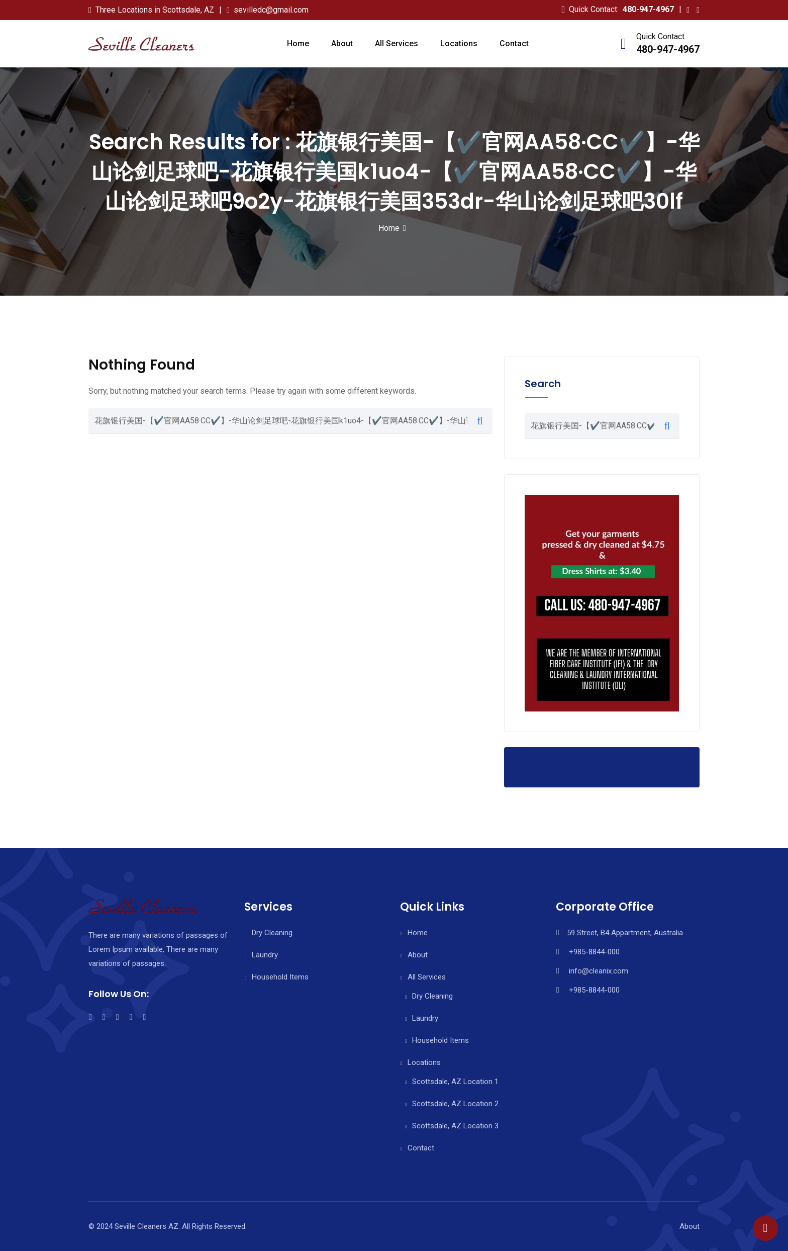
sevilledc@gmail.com (271, 10)
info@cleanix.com (598, 970)
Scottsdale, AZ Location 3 (455, 1125)
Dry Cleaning (272, 932)
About (342, 43)
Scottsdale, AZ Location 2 (455, 1103)
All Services (396, 43)
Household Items (280, 976)
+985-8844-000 (594, 951)
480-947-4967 (648, 9)
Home (298, 43)
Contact (514, 43)
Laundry (265, 954)
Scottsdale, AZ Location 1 (455, 1081)
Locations (458, 43)
